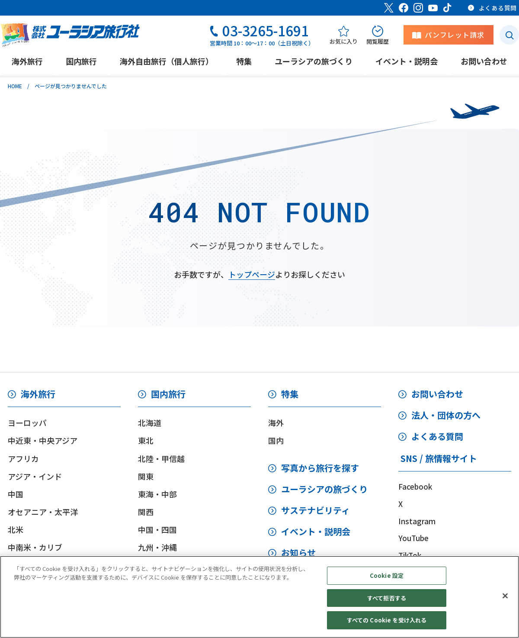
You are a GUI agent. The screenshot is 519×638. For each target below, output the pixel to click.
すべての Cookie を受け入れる (386, 620)
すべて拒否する (386, 598)
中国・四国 (157, 529)
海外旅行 (38, 394)
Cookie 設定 (387, 575)
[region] (259, 597)
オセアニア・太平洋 (43, 511)
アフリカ (23, 458)
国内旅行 (168, 394)
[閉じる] (505, 596)
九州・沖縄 (157, 547)
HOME (15, 86)
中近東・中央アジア (42, 440)
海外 (276, 422)
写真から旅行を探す (320, 468)
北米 (15, 529)
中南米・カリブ (35, 547)
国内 (276, 440)
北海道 (149, 422)
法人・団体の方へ (446, 415)
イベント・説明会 (315, 531)
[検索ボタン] (509, 35)
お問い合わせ (437, 394)
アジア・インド (35, 476)
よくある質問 (437, 436)
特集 (289, 394)
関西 (146, 511)
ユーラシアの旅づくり (324, 489)
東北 (146, 440)
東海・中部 (157, 494)
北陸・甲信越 (161, 458)
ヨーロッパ (27, 422)
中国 (15, 494)
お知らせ (298, 552)
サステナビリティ (315, 510)
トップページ (251, 274)
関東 (146, 476)
